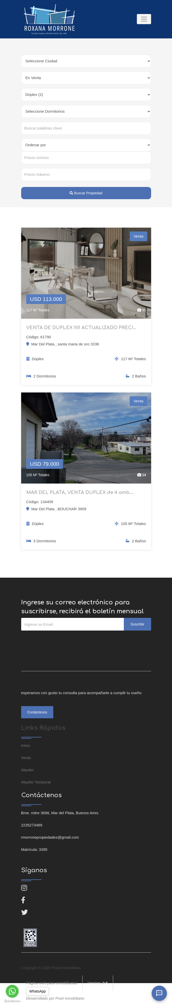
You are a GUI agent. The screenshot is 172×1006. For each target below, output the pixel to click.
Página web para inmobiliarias (51, 983)
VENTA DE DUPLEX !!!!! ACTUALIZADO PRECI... (81, 327)
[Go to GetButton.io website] (12, 1000)
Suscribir (137, 624)
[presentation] (60, 641)
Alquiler (27, 770)
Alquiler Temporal (36, 782)
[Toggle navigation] (144, 19)
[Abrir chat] (159, 993)
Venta (26, 757)
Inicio (25, 745)
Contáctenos (37, 712)
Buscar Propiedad (86, 193)
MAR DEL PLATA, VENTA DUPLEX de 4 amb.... (80, 492)
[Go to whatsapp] (12, 991)
